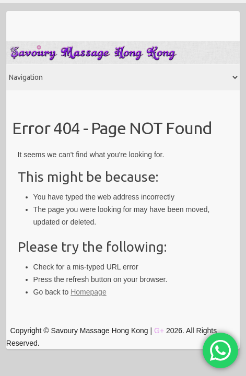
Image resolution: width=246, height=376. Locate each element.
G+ (159, 330)
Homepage (89, 292)
